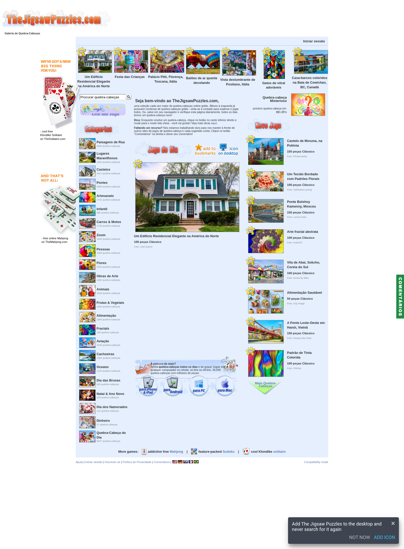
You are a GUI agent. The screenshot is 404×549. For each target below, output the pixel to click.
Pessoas (103, 249)
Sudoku (228, 451)
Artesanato (105, 196)
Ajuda (79, 462)
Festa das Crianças (130, 77)
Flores (101, 263)
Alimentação (106, 315)
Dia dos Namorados (112, 407)
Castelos (103, 169)
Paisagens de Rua (111, 142)
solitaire (279, 451)
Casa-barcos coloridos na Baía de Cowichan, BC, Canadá (309, 82)
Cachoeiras (105, 354)
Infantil (102, 209)
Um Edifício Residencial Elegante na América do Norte (93, 81)
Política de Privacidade (137, 462)
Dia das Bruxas (108, 380)
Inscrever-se (113, 462)
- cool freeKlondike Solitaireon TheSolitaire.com (52, 135)
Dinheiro (103, 421)
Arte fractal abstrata (302, 232)
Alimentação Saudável (304, 293)
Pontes (102, 183)
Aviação (103, 341)
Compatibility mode (316, 462)
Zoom (101, 235)
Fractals (103, 328)
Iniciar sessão (314, 41)
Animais (103, 289)
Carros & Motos (109, 222)
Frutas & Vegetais (110, 303)
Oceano (103, 367)
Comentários (162, 462)
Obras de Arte (107, 276)
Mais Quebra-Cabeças (265, 384)
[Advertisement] (257, 18)
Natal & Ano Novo (110, 394)
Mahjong (176, 451)
